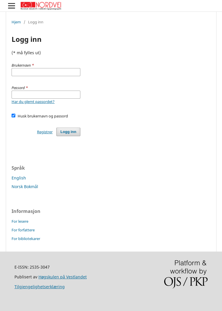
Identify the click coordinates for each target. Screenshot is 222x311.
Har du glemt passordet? (33, 101)
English (19, 178)
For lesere (20, 221)
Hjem (16, 22)
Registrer (45, 131)
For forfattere (23, 230)
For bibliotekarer (26, 238)
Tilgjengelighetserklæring (39, 286)
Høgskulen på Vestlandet (62, 277)
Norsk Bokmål (25, 186)
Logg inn (68, 132)
